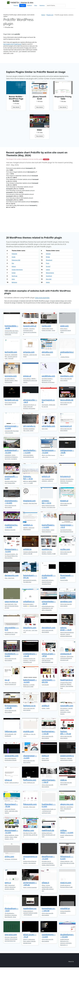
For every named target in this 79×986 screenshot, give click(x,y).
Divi (13, 280)
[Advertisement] (58, 30)
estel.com (64, 342)
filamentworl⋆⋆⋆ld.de (11, 822)
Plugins (23, 5)
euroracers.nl (66, 443)
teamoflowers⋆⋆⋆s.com (48, 542)
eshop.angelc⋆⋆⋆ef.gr (48, 671)
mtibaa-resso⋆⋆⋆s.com (66, 848)
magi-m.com (65, 899)
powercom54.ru (67, 772)
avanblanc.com (66, 392)
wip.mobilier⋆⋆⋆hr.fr (12, 645)
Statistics (42, 5)
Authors (29, 5)
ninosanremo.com (30, 874)
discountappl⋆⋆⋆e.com (11, 848)
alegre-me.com (66, 821)
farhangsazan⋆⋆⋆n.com (49, 468)
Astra (13, 296)
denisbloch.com (48, 644)
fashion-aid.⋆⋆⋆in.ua (65, 749)
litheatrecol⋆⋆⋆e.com (66, 874)
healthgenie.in (66, 696)
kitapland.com (29, 517)
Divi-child (48, 296)
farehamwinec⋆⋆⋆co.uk (48, 749)
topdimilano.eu (29, 925)
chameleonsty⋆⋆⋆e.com (11, 518)
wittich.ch (46, 493)
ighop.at (8, 796)
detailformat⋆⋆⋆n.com (48, 874)
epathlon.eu (47, 566)
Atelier (48, 299)
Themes (15, 5)
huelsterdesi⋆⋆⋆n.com (49, 822)
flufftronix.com (29, 796)
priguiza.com (28, 368)
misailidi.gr (65, 925)
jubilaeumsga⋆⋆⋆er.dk (67, 468)
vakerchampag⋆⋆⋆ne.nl (49, 797)
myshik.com (28, 748)
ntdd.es (63, 796)
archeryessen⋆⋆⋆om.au (30, 900)
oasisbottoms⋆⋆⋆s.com (49, 952)
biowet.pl (64, 517)
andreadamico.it (67, 369)
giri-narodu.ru (29, 443)
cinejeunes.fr (65, 670)
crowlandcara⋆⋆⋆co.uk (30, 671)
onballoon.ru (28, 618)
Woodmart (49, 277)
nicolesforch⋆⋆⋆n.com (12, 671)
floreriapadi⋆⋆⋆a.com (67, 593)
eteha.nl (45, 772)
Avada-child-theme (17, 286)
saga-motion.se (11, 618)
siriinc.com (9, 873)
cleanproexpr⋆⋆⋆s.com (30, 773)
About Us (71, 978)
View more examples (42, 314)
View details (16, 107)
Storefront (49, 293)
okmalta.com (47, 368)
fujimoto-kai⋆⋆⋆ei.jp (28, 494)
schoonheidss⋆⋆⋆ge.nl (49, 619)
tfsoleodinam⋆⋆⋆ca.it (11, 926)
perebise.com (66, 618)
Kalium (14, 283)
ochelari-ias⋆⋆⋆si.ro (46, 518)
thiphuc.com (28, 847)
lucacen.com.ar (29, 342)
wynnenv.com (11, 392)
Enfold (13, 289)
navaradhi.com (66, 722)
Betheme (14, 299)
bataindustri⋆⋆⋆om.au (30, 593)
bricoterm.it (65, 493)
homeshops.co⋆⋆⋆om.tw (48, 926)
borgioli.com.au (11, 416)
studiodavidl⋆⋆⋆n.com (49, 593)
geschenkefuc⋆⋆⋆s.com (29, 468)
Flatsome (14, 270)
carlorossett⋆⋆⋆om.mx (48, 697)
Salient (48, 286)
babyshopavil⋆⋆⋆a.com (30, 697)
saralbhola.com (48, 392)
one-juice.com (11, 951)
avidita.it (45, 722)
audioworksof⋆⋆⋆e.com (12, 468)
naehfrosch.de (48, 847)
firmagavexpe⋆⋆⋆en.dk (11, 723)
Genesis (48, 270)
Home (43, 15)
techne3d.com (11, 368)
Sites (35, 5)
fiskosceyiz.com (30, 821)
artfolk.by (27, 566)
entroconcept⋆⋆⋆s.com (11, 444)
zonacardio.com (11, 772)
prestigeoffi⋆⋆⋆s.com (11, 494)
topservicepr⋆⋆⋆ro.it (66, 542)
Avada (13, 274)
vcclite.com (65, 566)
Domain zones (71, 975)
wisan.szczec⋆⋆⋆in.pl (29, 952)
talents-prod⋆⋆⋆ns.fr (66, 645)
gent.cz (8, 899)
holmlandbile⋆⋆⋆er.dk (11, 343)
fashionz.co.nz (29, 722)
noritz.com (46, 342)
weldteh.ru (28, 541)
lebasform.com (29, 644)
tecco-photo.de (66, 416)
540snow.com (11, 748)
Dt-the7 (48, 283)
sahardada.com (48, 443)
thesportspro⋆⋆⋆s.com (11, 567)
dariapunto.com (12, 592)
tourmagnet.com (48, 417)
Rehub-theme (50, 289)
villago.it (45, 899)
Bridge (48, 274)
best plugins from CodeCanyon (12, 44)
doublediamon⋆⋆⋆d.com (67, 952)
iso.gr (7, 696)
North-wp (14, 293)
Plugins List (50, 15)
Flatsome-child (16, 277)
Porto (47, 280)
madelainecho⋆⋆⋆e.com (11, 542)
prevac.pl (27, 392)
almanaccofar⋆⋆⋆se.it (30, 417)
